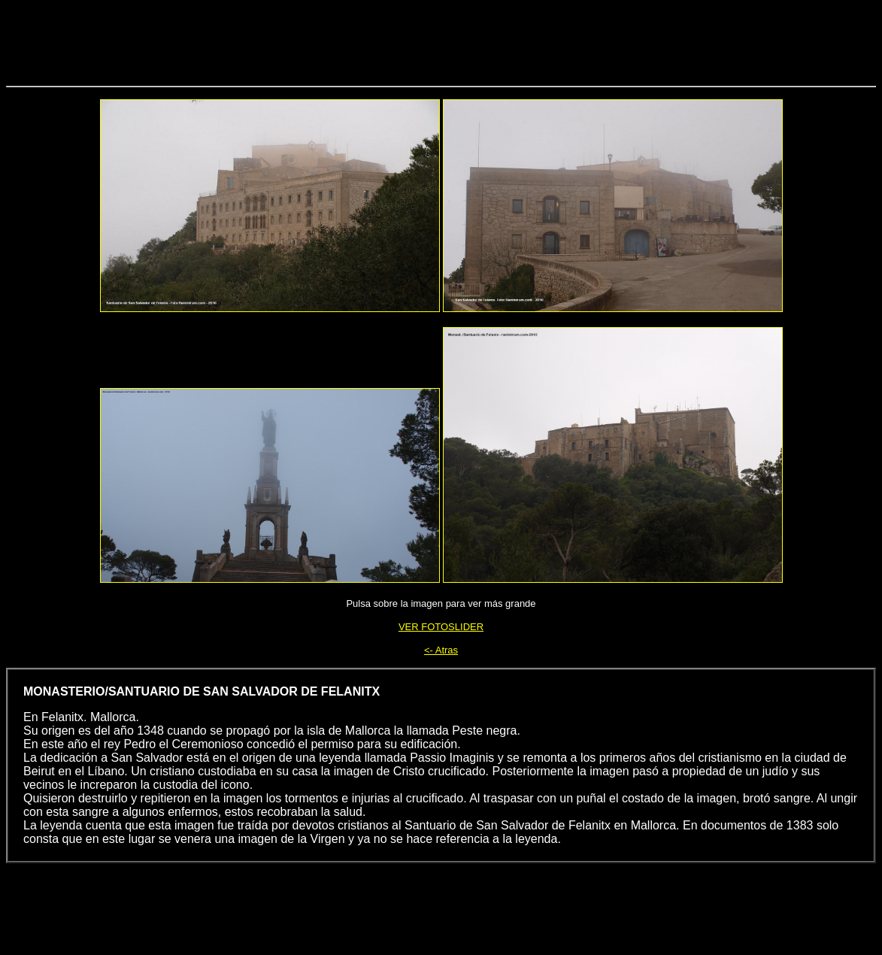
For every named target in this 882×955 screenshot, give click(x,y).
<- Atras (441, 650)
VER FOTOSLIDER (441, 626)
